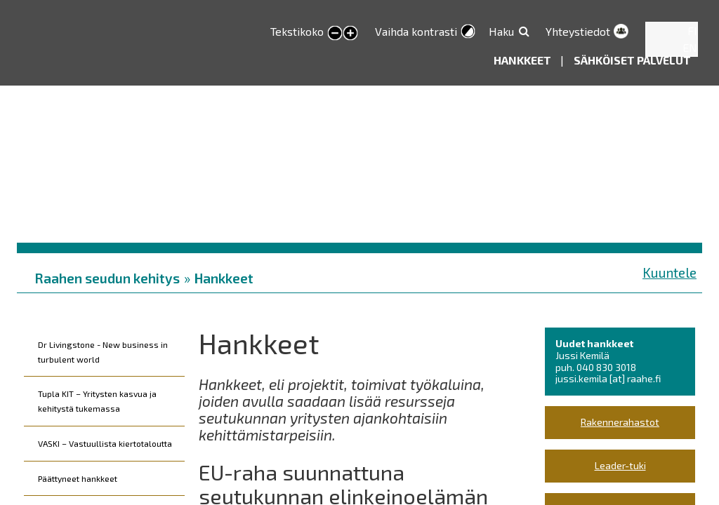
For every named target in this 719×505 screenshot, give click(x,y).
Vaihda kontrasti (416, 31)
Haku (501, 31)
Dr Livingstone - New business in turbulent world (103, 351)
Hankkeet (523, 60)
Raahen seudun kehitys (107, 278)
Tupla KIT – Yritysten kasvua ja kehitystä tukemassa (97, 401)
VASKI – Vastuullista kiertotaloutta (105, 443)
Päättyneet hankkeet (77, 478)
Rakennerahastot (620, 422)
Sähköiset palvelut (632, 60)
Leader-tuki (620, 465)
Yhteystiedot (578, 31)
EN (689, 47)
